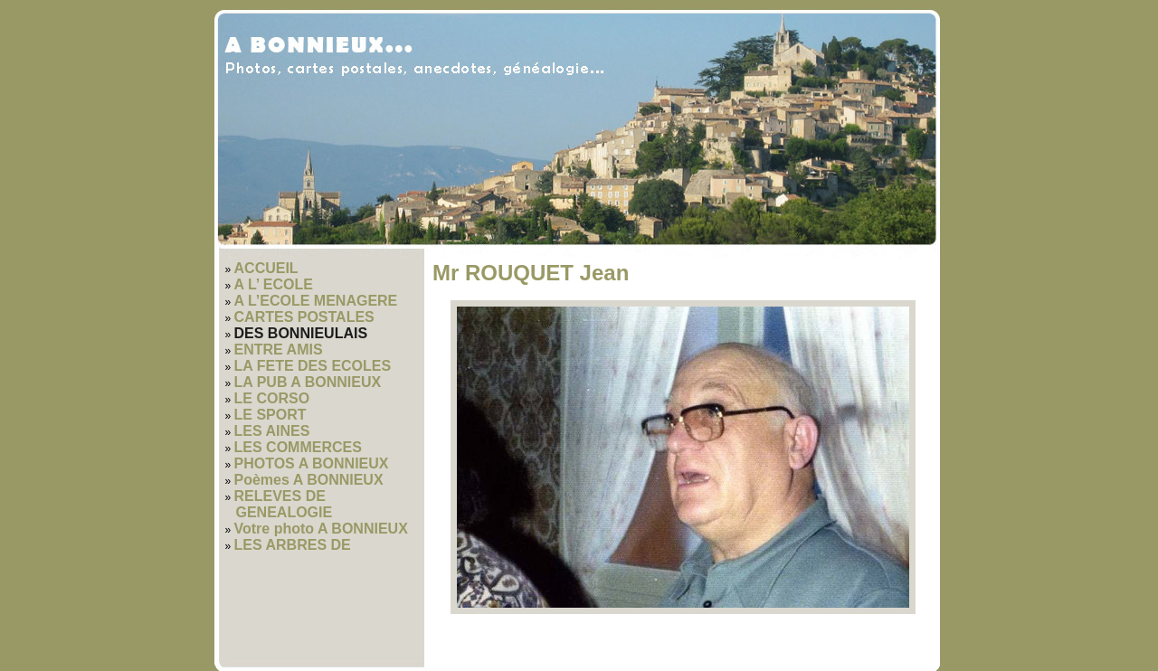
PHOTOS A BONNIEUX (311, 463)
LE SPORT (270, 414)
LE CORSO (272, 398)
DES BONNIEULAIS (301, 333)
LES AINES (272, 431)
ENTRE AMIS (278, 349)
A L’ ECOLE (273, 284)
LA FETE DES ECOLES (313, 365)
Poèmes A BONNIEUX (309, 479)
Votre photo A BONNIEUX (321, 528)
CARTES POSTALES (304, 317)
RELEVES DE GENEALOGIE (283, 504)
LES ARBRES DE (292, 545)
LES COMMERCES (298, 447)
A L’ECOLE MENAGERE (316, 300)
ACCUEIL (266, 268)
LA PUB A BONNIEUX (308, 382)
